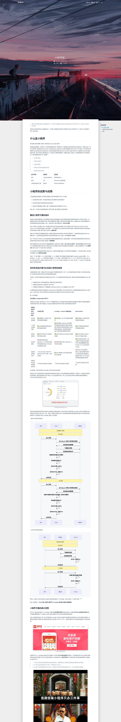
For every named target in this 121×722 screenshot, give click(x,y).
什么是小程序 (105, 127)
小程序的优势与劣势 (107, 129)
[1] (47, 154)
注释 (103, 131)
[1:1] (81, 598)
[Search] (101, 2)
